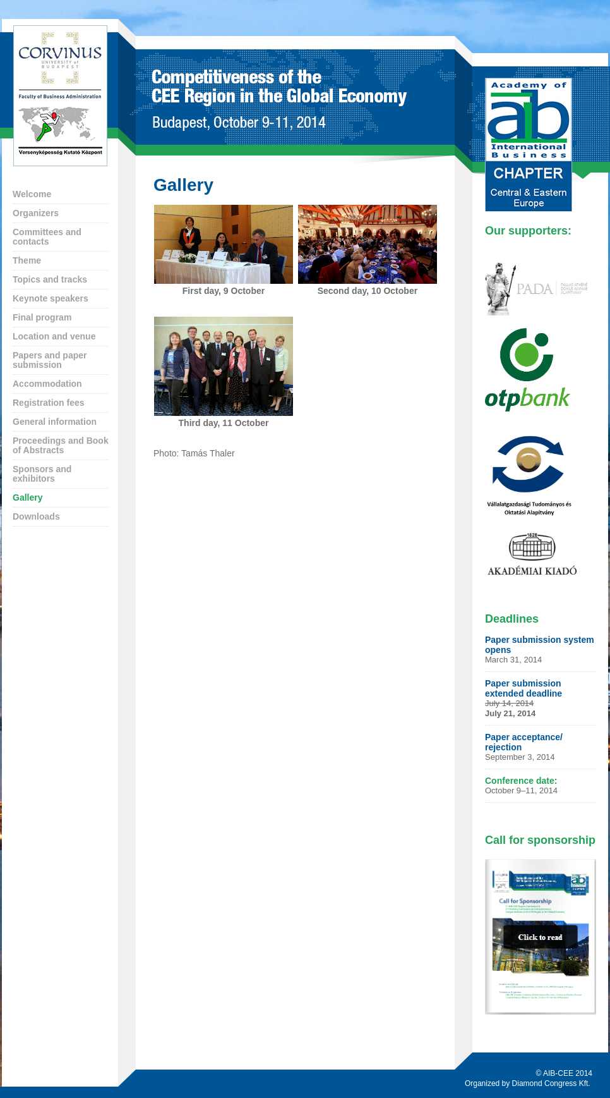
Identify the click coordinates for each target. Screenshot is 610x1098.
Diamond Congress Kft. (552, 1083)
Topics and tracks (50, 279)
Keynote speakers (50, 298)
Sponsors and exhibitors (42, 474)
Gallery (27, 497)
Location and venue (54, 336)
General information (55, 422)
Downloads (36, 516)
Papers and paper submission (50, 360)
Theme (27, 260)
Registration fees (49, 403)
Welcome (32, 194)
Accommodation (47, 384)
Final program (42, 317)
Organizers (36, 213)
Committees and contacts (47, 237)
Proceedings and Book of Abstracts (61, 445)
